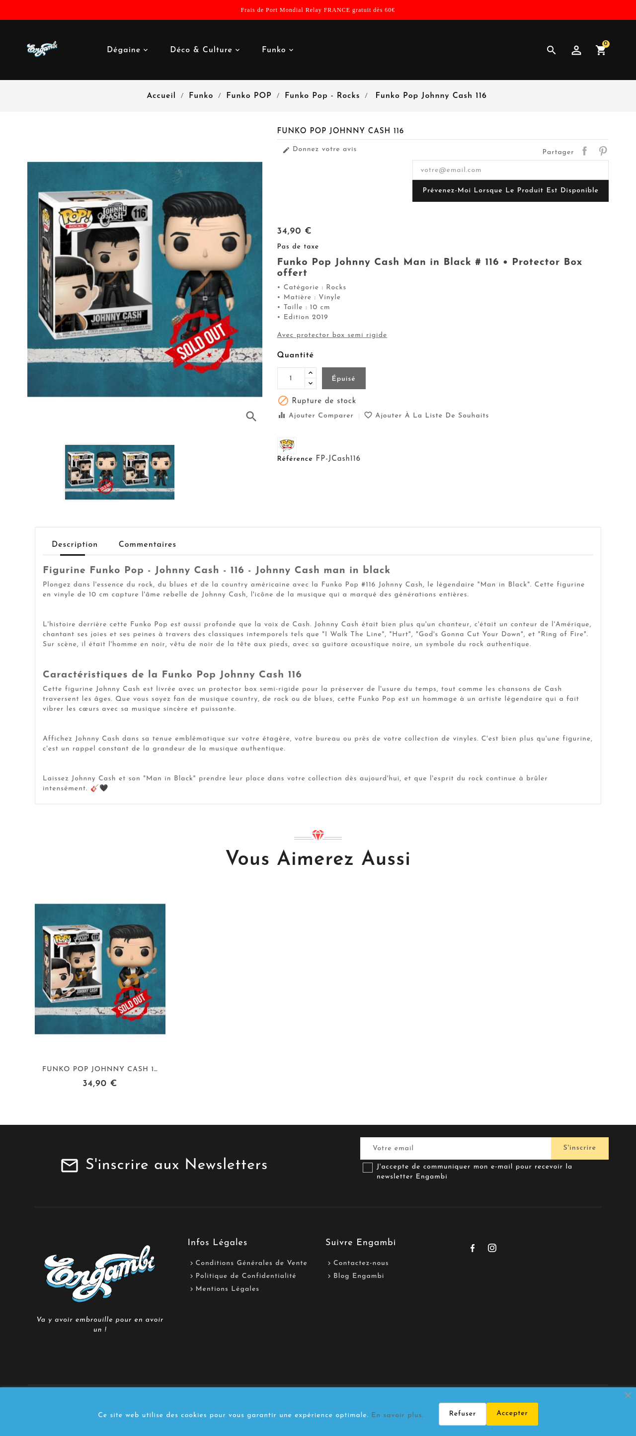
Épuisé (344, 379)
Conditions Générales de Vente (252, 1263)
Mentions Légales (228, 1289)
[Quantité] (291, 378)
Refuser (463, 1414)
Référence (295, 459)
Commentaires (147, 545)
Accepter (512, 1413)
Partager (584, 151)
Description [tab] (75, 545)
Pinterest (603, 151)
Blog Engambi (358, 1276)
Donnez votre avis (319, 149)
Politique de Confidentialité (246, 1276)
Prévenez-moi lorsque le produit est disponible (510, 190)
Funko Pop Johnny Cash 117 (101, 1069)
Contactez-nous (361, 1263)
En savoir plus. (397, 1415)
